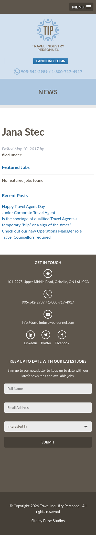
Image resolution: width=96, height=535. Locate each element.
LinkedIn (30, 337)
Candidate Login (51, 61)
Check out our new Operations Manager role (42, 230)
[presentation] (43, 472)
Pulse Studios (54, 521)
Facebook (62, 337)
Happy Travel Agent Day (23, 206)
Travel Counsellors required (26, 237)
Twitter (45, 337)
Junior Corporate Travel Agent (29, 212)
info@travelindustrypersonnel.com (48, 317)
